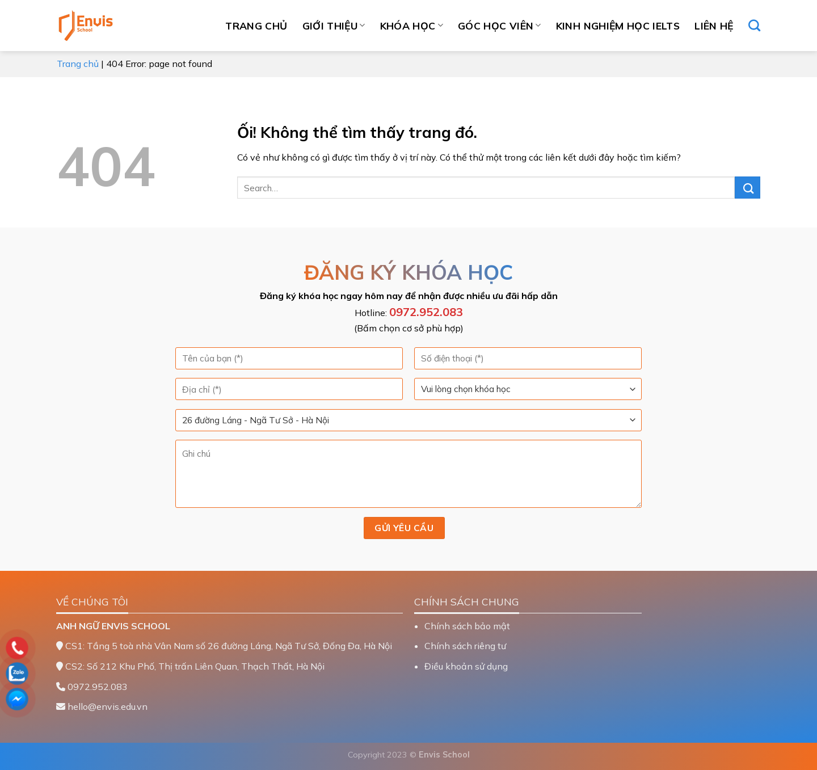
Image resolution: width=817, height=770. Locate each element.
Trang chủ (256, 25)
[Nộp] (747, 187)
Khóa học (411, 25)
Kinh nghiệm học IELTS (618, 25)
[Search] (754, 25)
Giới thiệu (333, 25)
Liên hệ (713, 25)
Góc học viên (499, 25)
